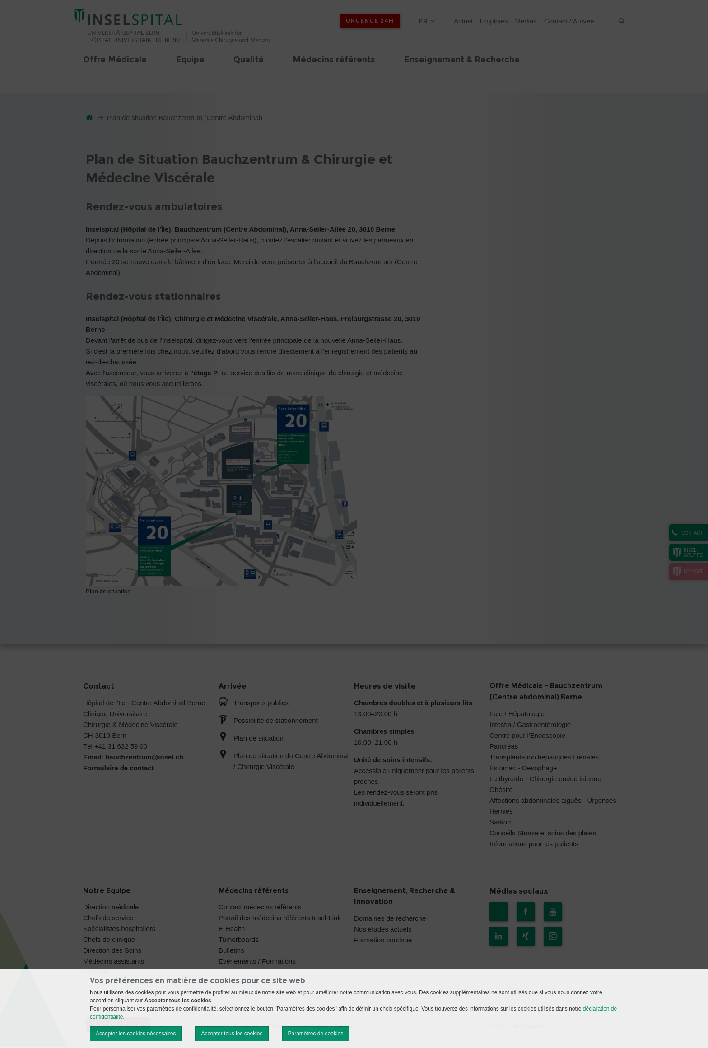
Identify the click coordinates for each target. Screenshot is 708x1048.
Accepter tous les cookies (231, 1033)
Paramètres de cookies (316, 1033)
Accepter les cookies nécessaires (136, 1033)
